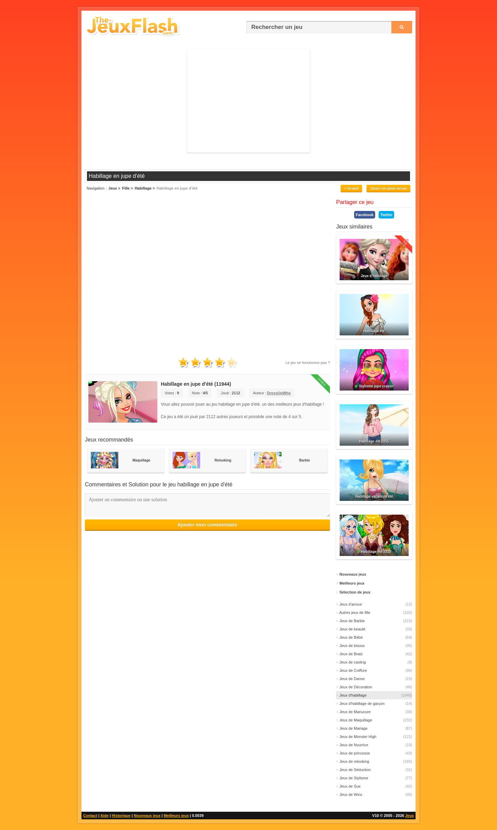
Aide (104, 815)
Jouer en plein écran (388, 188)
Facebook (364, 215)
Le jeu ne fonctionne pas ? (307, 363)
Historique (121, 815)
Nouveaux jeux (147, 815)
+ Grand (351, 188)
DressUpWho (279, 393)
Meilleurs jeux (176, 815)
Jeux (409, 815)
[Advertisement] (248, 101)
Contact (90, 815)
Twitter (386, 215)
